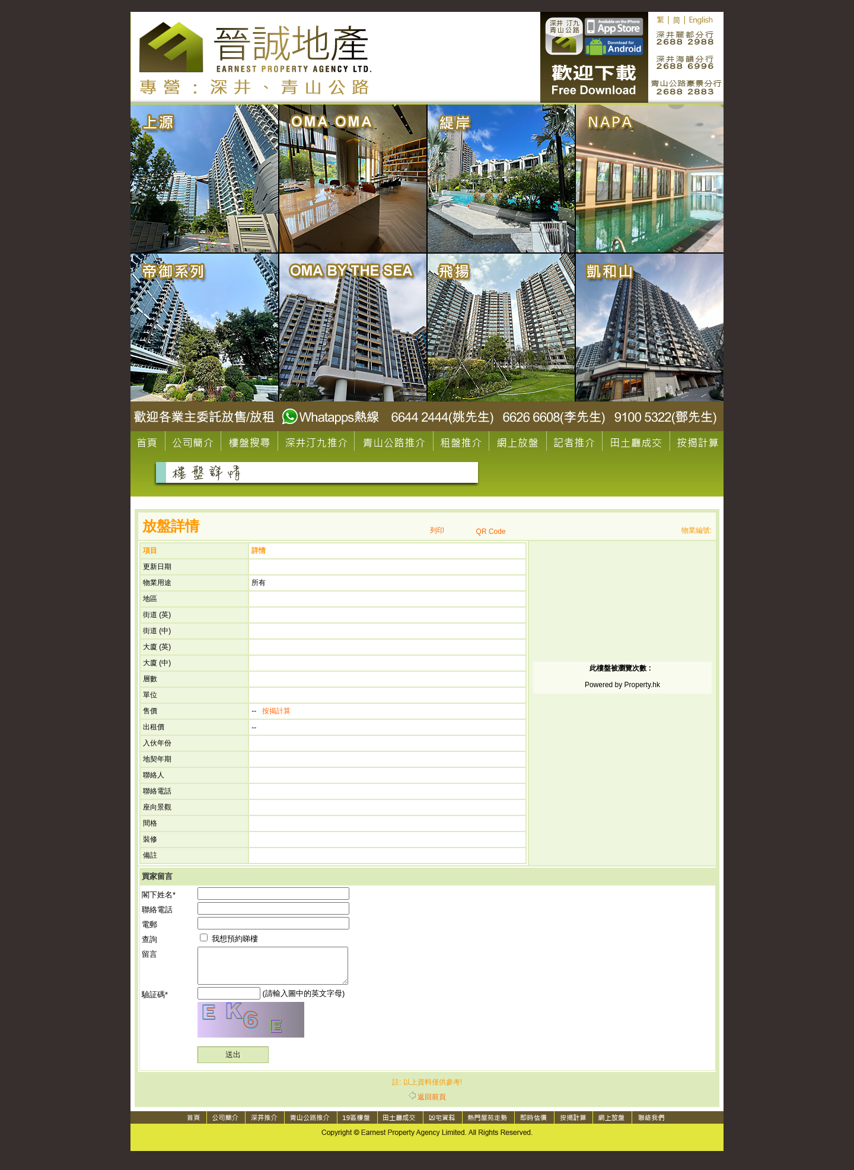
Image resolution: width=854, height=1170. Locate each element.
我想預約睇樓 (229, 938)
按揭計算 (276, 711)
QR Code (491, 531)
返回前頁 (427, 1104)
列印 (437, 530)
